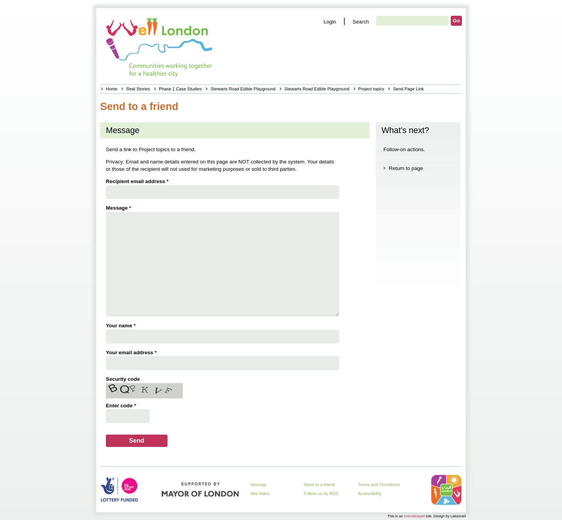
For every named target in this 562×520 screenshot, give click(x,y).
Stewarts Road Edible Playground (243, 89)
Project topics (371, 89)
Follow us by (321, 493)
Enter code (122, 405)
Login (329, 22)
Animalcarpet (414, 516)
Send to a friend (319, 484)
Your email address (132, 352)
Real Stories (138, 89)
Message (119, 208)
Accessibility (369, 493)
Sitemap (258, 484)
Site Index (259, 493)
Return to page (406, 168)
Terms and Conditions (379, 484)
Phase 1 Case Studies (180, 89)
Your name (121, 325)
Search (361, 22)
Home (111, 89)
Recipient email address (138, 181)
